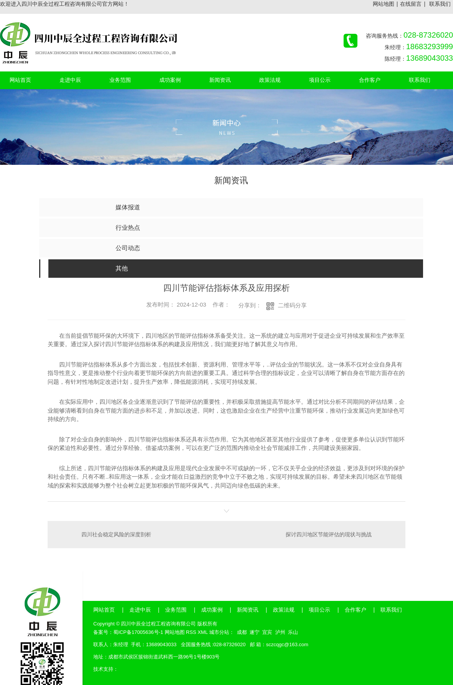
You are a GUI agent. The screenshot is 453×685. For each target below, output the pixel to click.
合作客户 (355, 610)
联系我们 (440, 4)
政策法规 (283, 610)
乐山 (293, 632)
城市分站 (219, 632)
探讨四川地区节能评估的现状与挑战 (329, 534)
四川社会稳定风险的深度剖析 (116, 534)
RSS (191, 632)
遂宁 (255, 632)
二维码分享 (292, 305)
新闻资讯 (247, 610)
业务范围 (176, 610)
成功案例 (212, 610)
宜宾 (267, 632)
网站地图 (383, 4)
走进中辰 (140, 610)
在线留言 (411, 4)
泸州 (280, 632)
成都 (242, 632)
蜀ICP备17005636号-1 (138, 632)
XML (203, 632)
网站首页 (104, 610)
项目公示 (319, 610)
